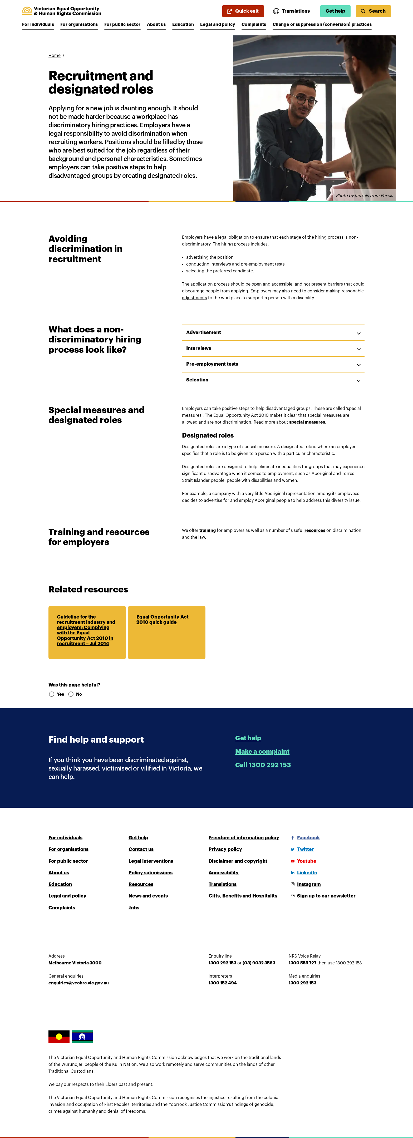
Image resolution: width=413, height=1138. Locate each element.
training (207, 530)
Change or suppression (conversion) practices (322, 24)
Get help (335, 11)
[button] (273, 332)
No (75, 694)
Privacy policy (225, 849)
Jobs (134, 907)
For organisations (79, 24)
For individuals (38, 24)
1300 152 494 (223, 983)
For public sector (122, 24)
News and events (148, 896)
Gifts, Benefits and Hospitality (243, 896)
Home (54, 55)
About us (156, 24)
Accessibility (224, 872)
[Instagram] (305, 884)
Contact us (141, 849)
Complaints (254, 24)
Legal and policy (217, 24)
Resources (141, 884)
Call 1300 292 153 (263, 765)
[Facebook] (304, 837)
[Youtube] (302, 861)
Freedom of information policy (244, 837)
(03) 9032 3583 (259, 963)
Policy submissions (151, 872)
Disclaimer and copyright (238, 861)
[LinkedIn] (303, 872)
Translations (223, 884)
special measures (307, 422)
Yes (55, 694)
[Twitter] (301, 849)
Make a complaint (262, 751)
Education (183, 24)
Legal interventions (151, 861)
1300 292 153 (222, 963)
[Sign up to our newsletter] (322, 896)
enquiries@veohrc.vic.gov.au (78, 983)
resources (314, 530)
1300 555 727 (302, 963)
